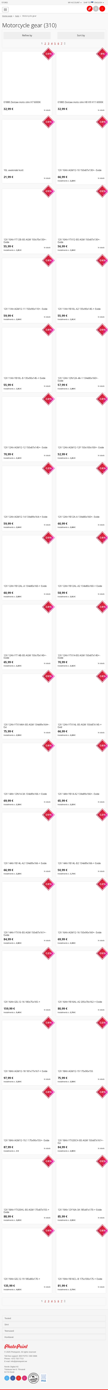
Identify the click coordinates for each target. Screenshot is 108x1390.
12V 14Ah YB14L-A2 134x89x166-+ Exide (25, 863)
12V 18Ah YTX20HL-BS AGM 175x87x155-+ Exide (26, 1211)
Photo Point (17, 1346)
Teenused (9, 1331)
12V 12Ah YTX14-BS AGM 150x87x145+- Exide (79, 656)
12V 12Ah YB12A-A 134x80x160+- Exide (78, 517)
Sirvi (6, 1324)
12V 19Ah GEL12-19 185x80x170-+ (22, 1279)
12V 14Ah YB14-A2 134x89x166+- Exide (78, 794)
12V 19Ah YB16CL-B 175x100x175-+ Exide (80, 1279)
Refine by (27, 35)
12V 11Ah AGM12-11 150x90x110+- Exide (25, 309)
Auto (17, 16)
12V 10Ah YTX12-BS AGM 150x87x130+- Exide (79, 240)
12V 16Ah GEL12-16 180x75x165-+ (22, 1002)
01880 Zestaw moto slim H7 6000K (22, 102)
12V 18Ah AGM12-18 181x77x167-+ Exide (25, 1071)
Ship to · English (94, 2)
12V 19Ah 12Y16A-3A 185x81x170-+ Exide (80, 1210)
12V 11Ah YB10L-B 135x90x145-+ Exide (24, 378)
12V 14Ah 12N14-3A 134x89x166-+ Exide (25, 794)
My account (75, 2)
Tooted (8, 1318)
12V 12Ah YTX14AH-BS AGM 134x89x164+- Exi (26, 725)
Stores (5, 2)
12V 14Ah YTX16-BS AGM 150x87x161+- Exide (25, 933)
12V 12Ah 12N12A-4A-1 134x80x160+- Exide (78, 379)
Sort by (81, 35)
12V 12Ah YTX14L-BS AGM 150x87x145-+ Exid (80, 725)
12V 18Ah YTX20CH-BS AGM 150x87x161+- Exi (81, 1141)
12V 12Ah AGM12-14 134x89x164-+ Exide (25, 517)
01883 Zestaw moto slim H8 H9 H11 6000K (80, 102)
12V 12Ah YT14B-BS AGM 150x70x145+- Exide (25, 656)
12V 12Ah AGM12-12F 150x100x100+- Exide (81, 447)
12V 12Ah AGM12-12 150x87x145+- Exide (25, 447)
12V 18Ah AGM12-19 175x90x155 (75, 1071)
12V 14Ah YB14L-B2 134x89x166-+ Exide (79, 863)
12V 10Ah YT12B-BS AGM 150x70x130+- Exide (25, 240)
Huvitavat (9, 1337)
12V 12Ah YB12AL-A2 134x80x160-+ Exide (80, 586)
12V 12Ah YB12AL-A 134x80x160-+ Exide (25, 586)
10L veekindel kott (13, 170)
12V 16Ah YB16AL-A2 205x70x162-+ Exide (80, 1002)
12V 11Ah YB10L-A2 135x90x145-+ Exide (79, 309)
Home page (7, 16)
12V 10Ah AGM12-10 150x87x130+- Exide (79, 170)
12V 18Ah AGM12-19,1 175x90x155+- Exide (26, 1140)
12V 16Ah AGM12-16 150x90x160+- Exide (79, 932)
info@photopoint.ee (19, 1361)
